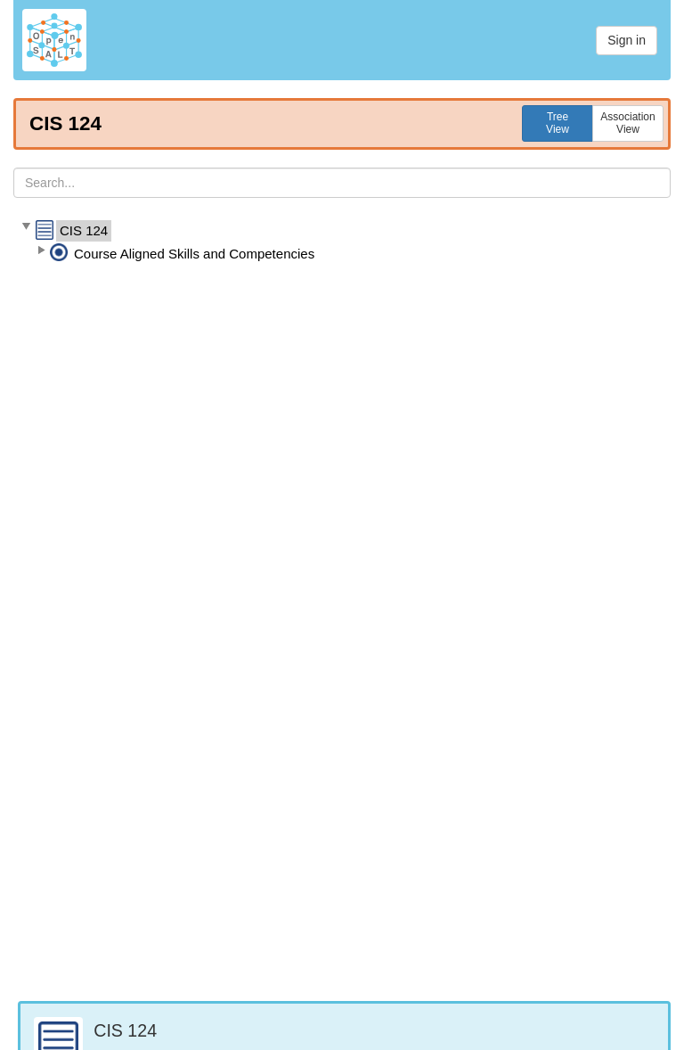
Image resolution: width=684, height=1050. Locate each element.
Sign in (626, 40)
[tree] (342, 242)
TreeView (557, 123)
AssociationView (627, 123)
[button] (26, 227)
